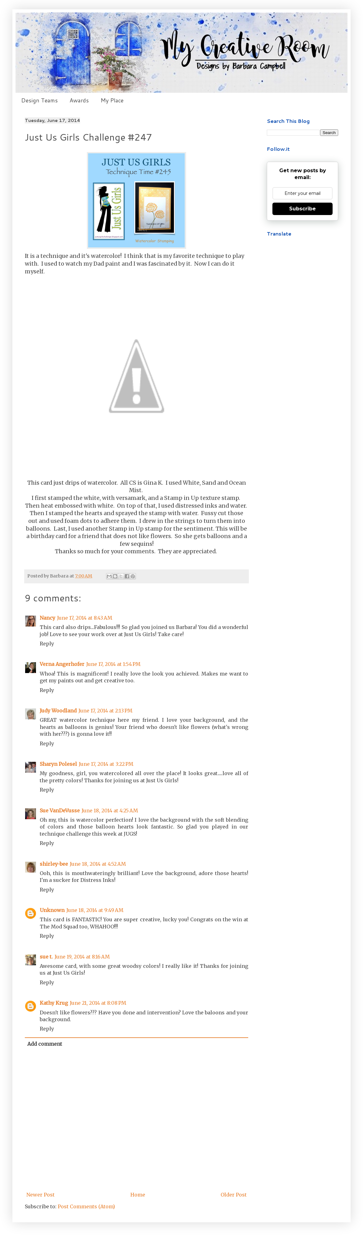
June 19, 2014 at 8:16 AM (82, 957)
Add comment (44, 1044)
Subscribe (302, 209)
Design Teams (39, 100)
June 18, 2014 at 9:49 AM (94, 910)
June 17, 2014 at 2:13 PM (105, 710)
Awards (79, 100)
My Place (112, 100)
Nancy (47, 618)
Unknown (52, 910)
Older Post (234, 1195)
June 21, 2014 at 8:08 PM (98, 1003)
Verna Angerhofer (62, 664)
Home (137, 1195)
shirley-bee (54, 864)
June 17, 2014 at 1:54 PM (113, 664)
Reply (47, 643)
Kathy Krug (54, 1003)
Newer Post (40, 1195)
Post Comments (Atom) (86, 1206)
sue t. (46, 957)
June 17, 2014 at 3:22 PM (106, 764)
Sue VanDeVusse (60, 810)
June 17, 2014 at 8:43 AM (84, 618)
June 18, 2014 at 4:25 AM (110, 810)
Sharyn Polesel (58, 764)
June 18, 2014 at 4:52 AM (98, 864)
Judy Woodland (58, 710)
